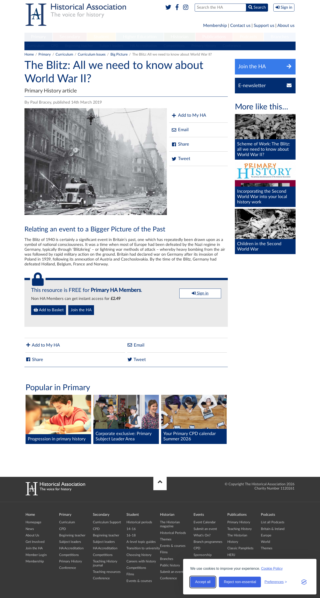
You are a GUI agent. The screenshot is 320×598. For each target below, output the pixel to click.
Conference (232, 46)
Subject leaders (111, 46)
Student (101, 37)
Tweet (180, 159)
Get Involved (35, 542)
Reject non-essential (240, 582)
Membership (215, 26)
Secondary (70, 37)
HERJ (231, 555)
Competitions (174, 46)
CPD (54, 46)
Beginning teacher (79, 46)
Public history (170, 565)
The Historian (237, 535)
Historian (179, 37)
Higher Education (140, 37)
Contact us (240, 26)
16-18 (131, 535)
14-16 (131, 529)
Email (180, 130)
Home (29, 54)
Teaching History (239, 529)
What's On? (202, 535)
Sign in (200, 293)
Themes (166, 539)
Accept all (202, 582)
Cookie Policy (272, 568)
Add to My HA (188, 115)
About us (285, 26)
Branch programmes (208, 542)
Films (130, 574)
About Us (32, 535)
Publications (214, 37)
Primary (38, 37)
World (265, 542)
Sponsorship (203, 555)
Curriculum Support (107, 522)
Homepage (33, 522)
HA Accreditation (143, 46)
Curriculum (35, 46)
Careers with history (141, 561)
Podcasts (248, 37)
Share (180, 144)
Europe (266, 535)
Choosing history (139, 555)
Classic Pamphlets (240, 548)
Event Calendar (205, 522)
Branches (280, 37)
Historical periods (139, 522)
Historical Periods (173, 533)
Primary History (203, 46)
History (232, 542)
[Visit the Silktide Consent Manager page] (304, 582)
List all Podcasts (272, 522)
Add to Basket (49, 310)
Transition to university (143, 548)
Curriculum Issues (92, 54)
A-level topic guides (141, 542)
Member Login (36, 555)
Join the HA (81, 310)
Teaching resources (107, 572)
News (30, 529)
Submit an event (171, 572)
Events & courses (139, 581)
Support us (264, 26)
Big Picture (119, 54)
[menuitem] (38, 37)
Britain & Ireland (272, 529)
